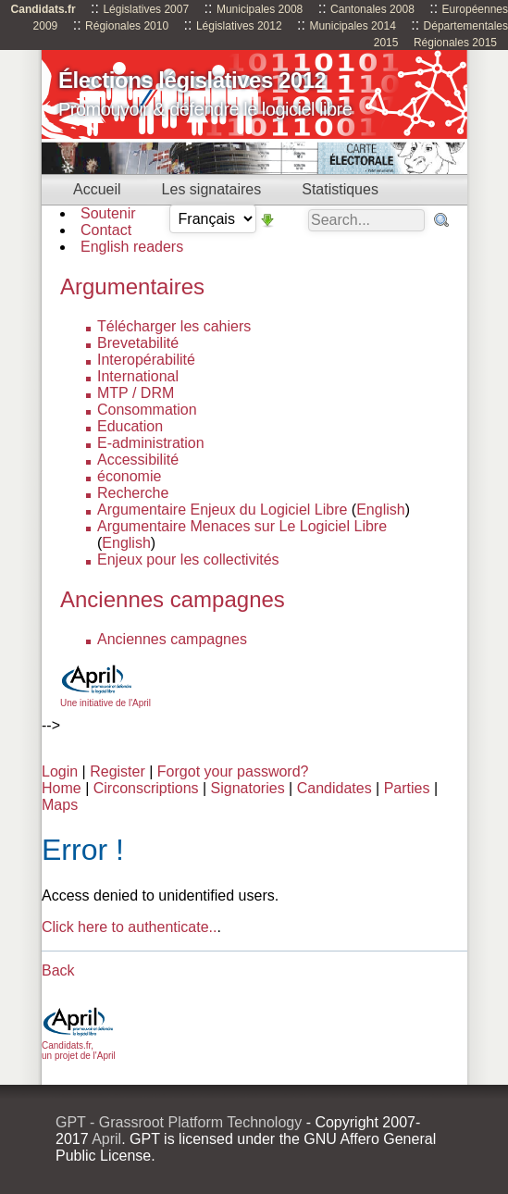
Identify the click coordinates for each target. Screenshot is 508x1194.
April (106, 1139)
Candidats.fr (43, 9)
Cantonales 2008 (372, 9)
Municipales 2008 (260, 9)
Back (58, 970)
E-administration (150, 443)
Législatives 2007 (146, 9)
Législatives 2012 (239, 25)
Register (117, 771)
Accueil (97, 189)
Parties (407, 788)
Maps (60, 805)
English (380, 509)
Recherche (132, 493)
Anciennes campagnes (172, 639)
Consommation (147, 409)
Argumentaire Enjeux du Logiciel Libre (222, 509)
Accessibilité (138, 459)
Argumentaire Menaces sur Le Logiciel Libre (242, 526)
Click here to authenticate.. (129, 927)
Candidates (334, 788)
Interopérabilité (146, 359)
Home (61, 788)
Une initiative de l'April (105, 698)
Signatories (248, 788)
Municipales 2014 (352, 25)
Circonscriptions (146, 788)
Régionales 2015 (455, 42)
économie (129, 476)
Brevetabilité (138, 343)
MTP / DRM (135, 393)
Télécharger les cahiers (174, 326)
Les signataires (212, 189)
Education (130, 426)
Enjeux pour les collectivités (188, 559)
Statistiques (340, 189)
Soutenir (108, 213)
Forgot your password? (233, 771)
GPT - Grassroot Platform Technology (179, 1122)
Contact (106, 230)
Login (60, 771)
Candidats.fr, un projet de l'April (79, 1045)
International (138, 376)
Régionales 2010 (126, 25)
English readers (132, 247)
